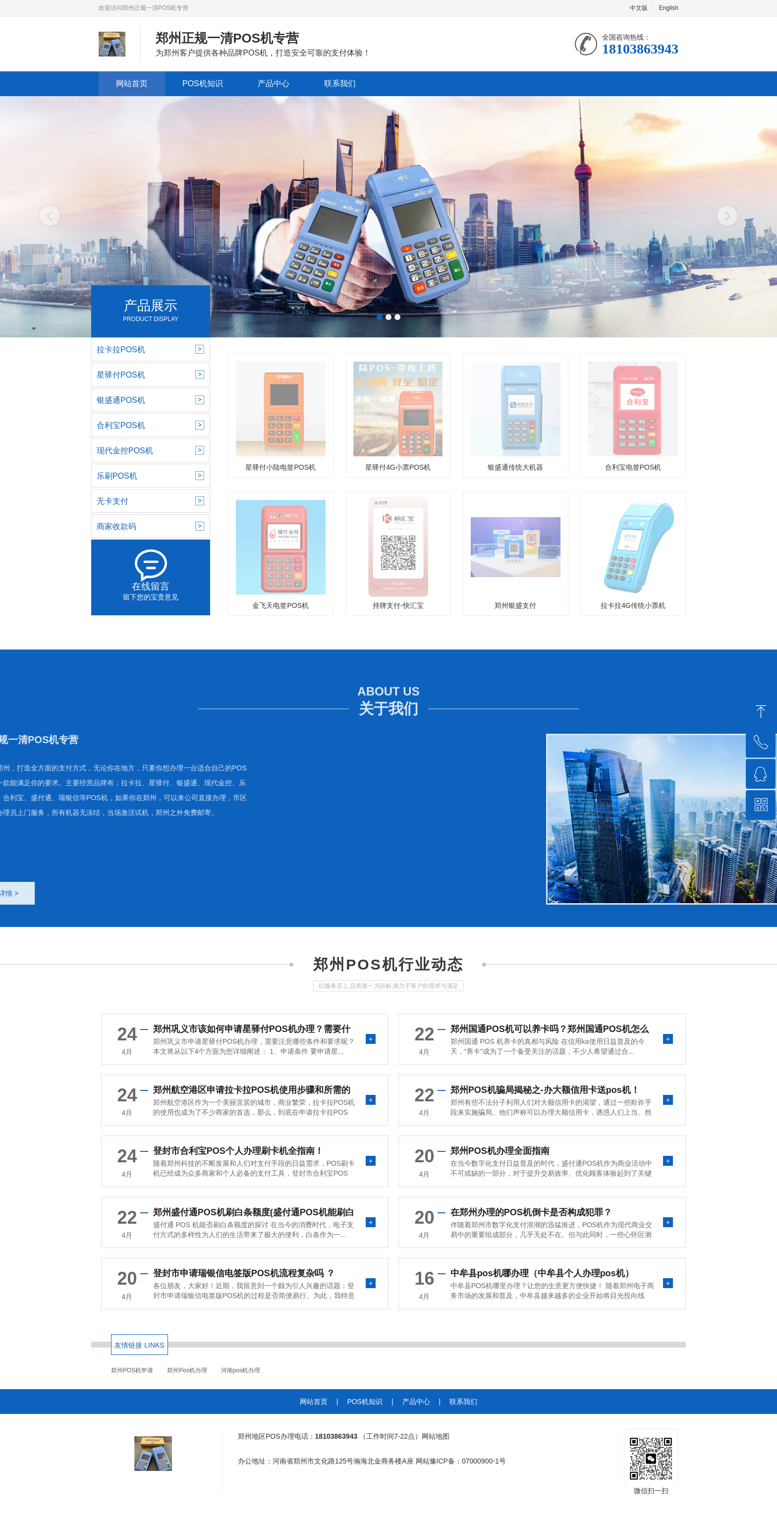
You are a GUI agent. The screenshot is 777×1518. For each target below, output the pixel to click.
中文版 (639, 7)
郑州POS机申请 (132, 1370)
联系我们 (340, 83)
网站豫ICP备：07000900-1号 (461, 1461)
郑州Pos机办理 (187, 1370)
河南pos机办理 (240, 1370)
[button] (380, 317)
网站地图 (435, 1436)
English (668, 7)
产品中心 (273, 83)
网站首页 (132, 83)
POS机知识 (202, 83)
